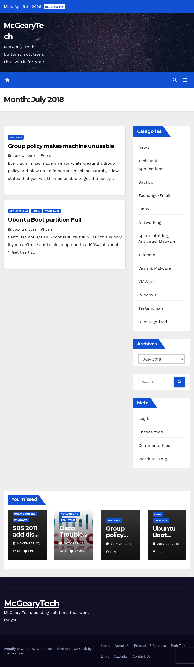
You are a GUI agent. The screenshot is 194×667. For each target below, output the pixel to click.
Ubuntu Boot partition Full (44, 219)
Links (105, 656)
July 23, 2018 (25, 229)
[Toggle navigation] (185, 80)
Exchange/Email (154, 195)
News (143, 147)
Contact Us (142, 656)
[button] (175, 80)
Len (46, 156)
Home (105, 646)
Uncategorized (152, 321)
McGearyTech (31, 603)
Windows (15, 137)
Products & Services (150, 646)
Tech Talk (52, 211)
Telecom (146, 254)
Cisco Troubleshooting (72, 534)
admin (77, 551)
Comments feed (154, 445)
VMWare (146, 281)
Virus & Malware (154, 268)
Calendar (121, 656)
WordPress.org (152, 458)
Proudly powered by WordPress (29, 649)
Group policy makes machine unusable (61, 146)
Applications (18, 211)
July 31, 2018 (25, 156)
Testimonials (151, 308)
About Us (122, 646)
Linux (36, 211)
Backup (145, 182)
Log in (144, 418)
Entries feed (150, 432)
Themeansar (13, 653)
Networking (149, 222)
